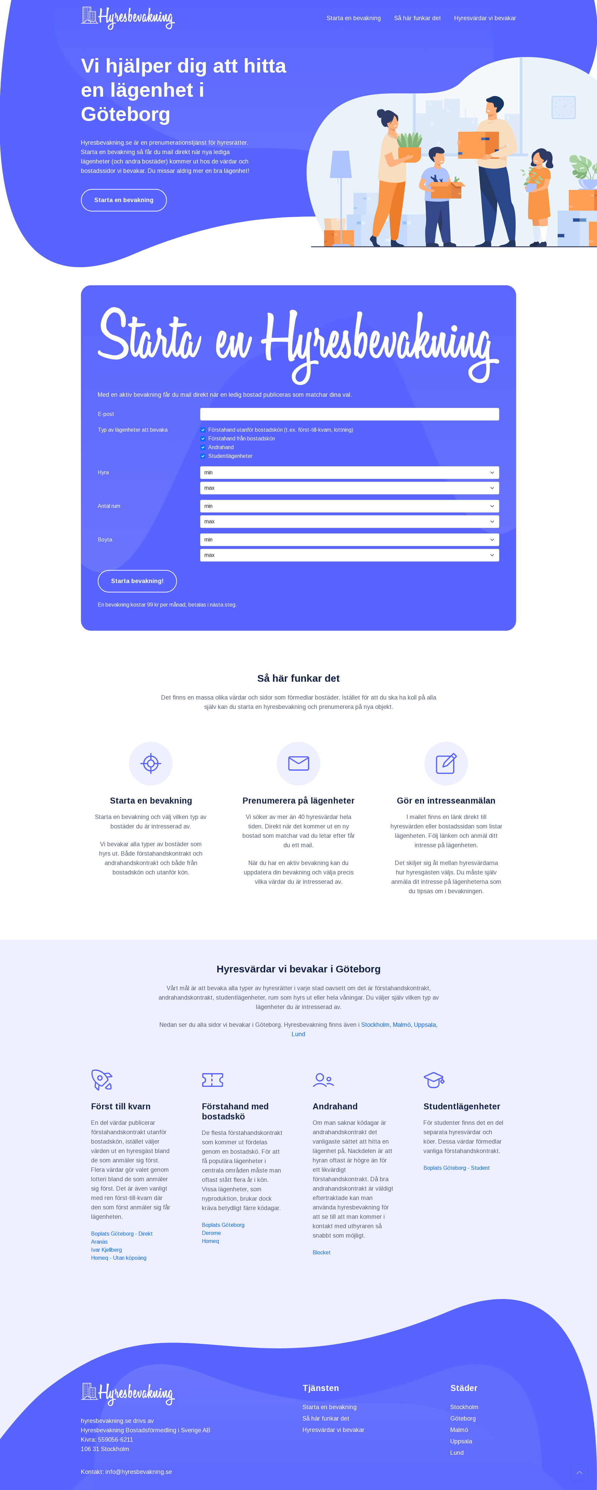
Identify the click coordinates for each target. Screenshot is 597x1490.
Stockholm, (376, 1024)
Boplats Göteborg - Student (456, 1168)
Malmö (459, 1430)
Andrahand (221, 447)
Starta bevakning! (137, 581)
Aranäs (99, 1242)
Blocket (322, 1252)
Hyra (103, 472)
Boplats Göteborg (223, 1225)
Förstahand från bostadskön (241, 438)
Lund (298, 1034)
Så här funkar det (417, 18)
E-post (106, 414)
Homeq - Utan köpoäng (118, 1258)
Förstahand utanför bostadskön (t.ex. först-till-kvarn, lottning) (280, 430)
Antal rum (109, 506)
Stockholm (464, 1407)
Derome (211, 1233)
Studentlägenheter (230, 456)
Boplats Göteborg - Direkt (122, 1234)
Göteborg (463, 1418)
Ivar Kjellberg (106, 1250)
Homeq (210, 1241)
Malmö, (402, 1024)
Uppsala (461, 1441)
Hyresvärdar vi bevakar (485, 18)
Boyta (105, 539)
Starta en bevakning (354, 18)
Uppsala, (426, 1024)
